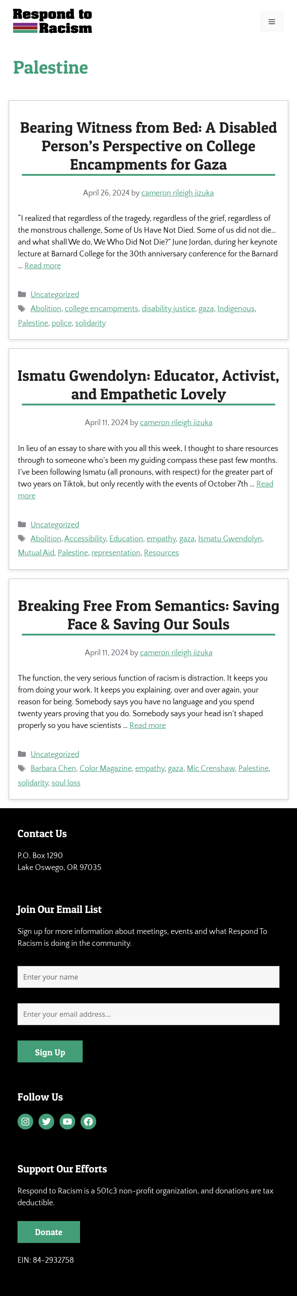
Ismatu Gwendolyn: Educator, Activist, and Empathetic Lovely (148, 384)
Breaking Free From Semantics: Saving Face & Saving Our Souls (149, 614)
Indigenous (236, 309)
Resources (161, 553)
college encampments (101, 309)
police (62, 323)
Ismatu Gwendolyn (230, 539)
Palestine (33, 323)
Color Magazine (106, 768)
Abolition (46, 309)
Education (126, 539)
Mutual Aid (36, 553)
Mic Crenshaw (211, 768)
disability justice (168, 309)
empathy (161, 539)
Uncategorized (55, 295)
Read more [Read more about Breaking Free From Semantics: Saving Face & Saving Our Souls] (147, 725)
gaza (206, 309)
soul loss (66, 783)
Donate (49, 1232)
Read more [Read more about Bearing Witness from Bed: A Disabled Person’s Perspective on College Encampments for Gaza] (42, 266)
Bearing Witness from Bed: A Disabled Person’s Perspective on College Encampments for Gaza (148, 146)
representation (115, 553)
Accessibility (85, 539)
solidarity (90, 323)
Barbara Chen (53, 768)
